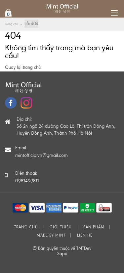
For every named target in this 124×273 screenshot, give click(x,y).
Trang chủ (11, 24)
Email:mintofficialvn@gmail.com (41, 151)
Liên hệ (85, 235)
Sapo (62, 253)
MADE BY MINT (51, 235)
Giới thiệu (61, 227)
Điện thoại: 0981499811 (27, 177)
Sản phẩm (93, 227)
